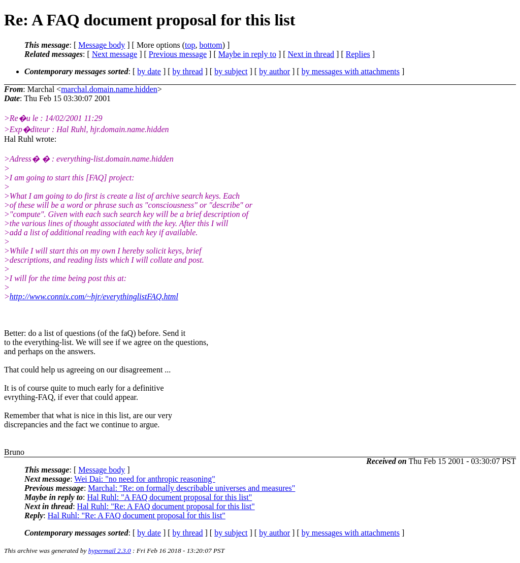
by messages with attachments (351, 71)
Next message (114, 54)
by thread (188, 71)
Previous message (178, 54)
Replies (358, 54)
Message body (101, 45)
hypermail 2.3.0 (109, 550)
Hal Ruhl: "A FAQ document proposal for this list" (169, 497)
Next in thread (311, 54)
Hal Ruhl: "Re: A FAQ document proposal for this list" (166, 506)
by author (274, 71)
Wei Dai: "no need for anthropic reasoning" (144, 479)
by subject (230, 71)
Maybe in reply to (247, 54)
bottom (210, 45)
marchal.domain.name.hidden (109, 89)
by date (149, 71)
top (190, 45)
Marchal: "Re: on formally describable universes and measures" (191, 488)
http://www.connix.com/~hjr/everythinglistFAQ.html (94, 296)
